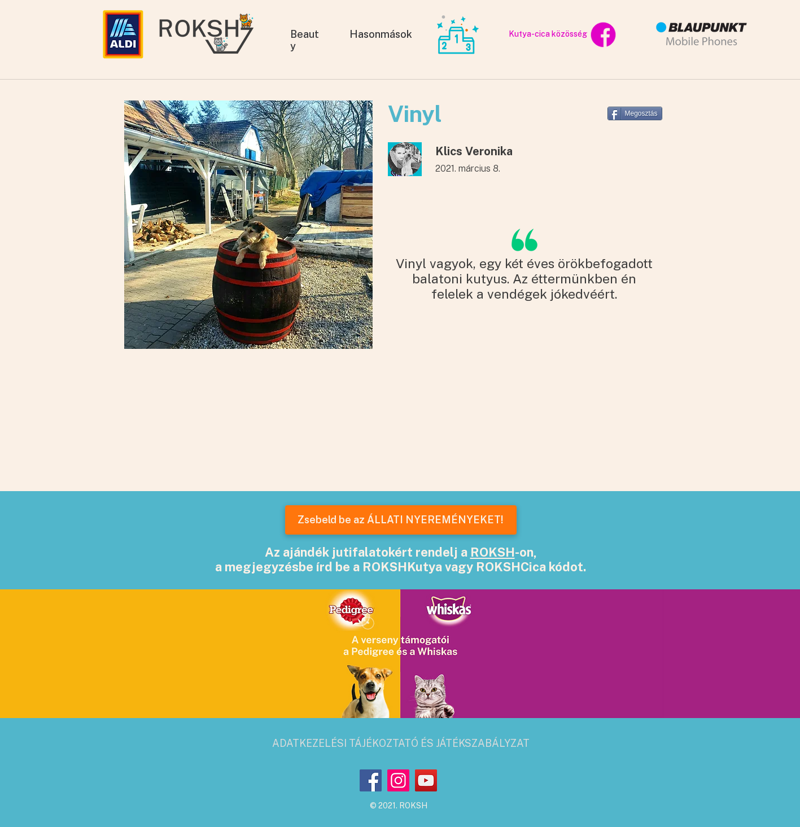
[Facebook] (371, 780)
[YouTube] (426, 780)
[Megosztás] (634, 113)
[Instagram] (398, 780)
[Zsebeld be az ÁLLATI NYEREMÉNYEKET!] (401, 520)
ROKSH (492, 552)
